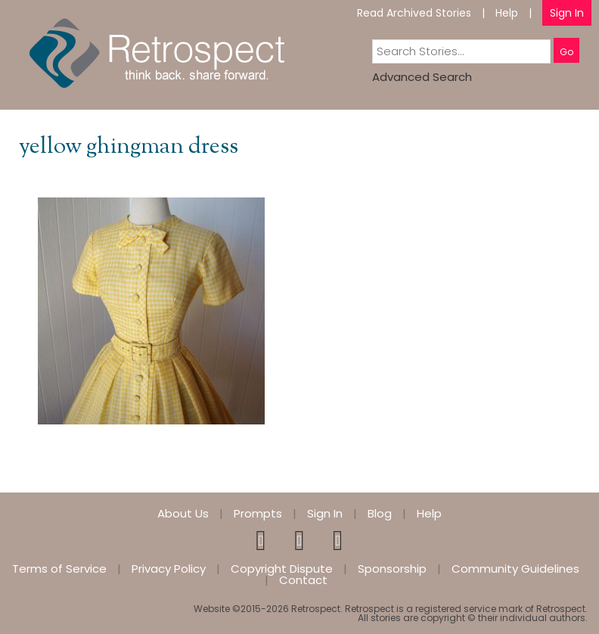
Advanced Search (422, 77)
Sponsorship (392, 568)
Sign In (567, 12)
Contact (303, 580)
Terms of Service (59, 568)
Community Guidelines (515, 568)
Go (566, 51)
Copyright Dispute (282, 568)
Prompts (258, 513)
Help (506, 13)
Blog (380, 513)
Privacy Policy (169, 568)
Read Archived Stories (414, 13)
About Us (183, 513)
